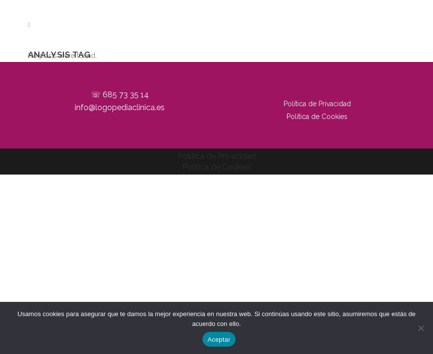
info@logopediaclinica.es (120, 107)
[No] (421, 328)
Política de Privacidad (317, 104)
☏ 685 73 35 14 (120, 94)
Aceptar (219, 339)
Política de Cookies (317, 116)
